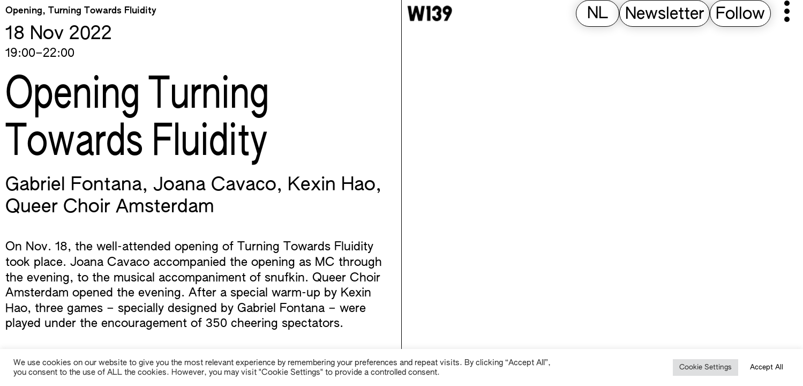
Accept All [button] (766, 367)
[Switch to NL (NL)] (597, 14)
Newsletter (664, 14)
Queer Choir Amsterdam (109, 207)
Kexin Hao (332, 185)
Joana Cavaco (214, 185)
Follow (740, 14)
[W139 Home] (429, 13)
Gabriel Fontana (73, 185)
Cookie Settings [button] (705, 367)
